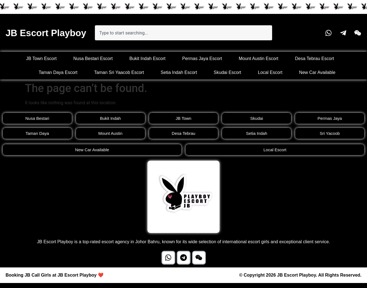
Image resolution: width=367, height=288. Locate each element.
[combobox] (184, 33)
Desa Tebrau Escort (314, 58)
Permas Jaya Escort (202, 58)
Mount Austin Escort (258, 58)
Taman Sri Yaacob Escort (119, 72)
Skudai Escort (227, 72)
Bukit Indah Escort (147, 58)
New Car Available (317, 72)
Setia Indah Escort (179, 72)
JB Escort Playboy (46, 33)
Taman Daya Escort (58, 72)
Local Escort (270, 72)
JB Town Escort (41, 58)
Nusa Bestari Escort (93, 58)
